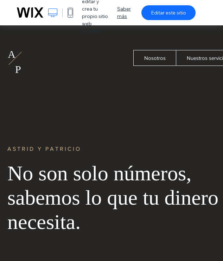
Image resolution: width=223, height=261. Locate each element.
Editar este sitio (168, 13)
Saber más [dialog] (124, 12)
